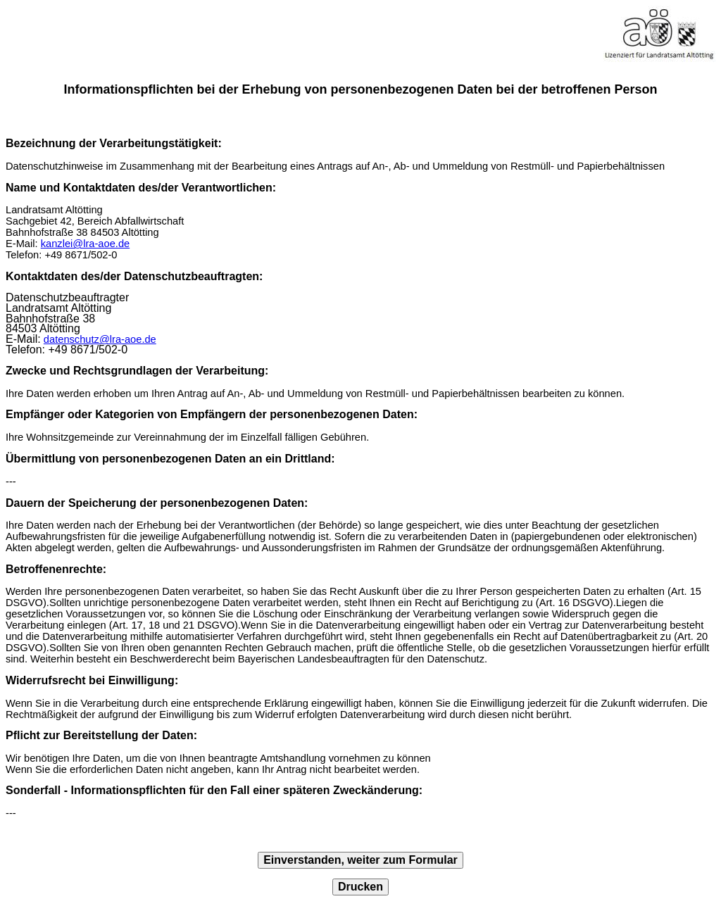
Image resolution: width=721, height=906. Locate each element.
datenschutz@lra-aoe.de (100, 339)
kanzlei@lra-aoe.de (85, 243)
